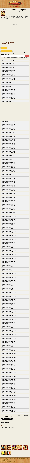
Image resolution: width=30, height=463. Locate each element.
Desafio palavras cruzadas (6, 51)
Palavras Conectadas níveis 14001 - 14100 (9, 269)
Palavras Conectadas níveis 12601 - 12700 (9, 250)
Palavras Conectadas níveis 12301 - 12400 (9, 246)
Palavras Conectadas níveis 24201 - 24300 (9, 407)
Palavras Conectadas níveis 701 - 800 (8, 70)
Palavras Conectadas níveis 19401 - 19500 (9, 342)
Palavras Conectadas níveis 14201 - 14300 (9, 272)
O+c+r (6, 425)
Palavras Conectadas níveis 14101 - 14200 (9, 270)
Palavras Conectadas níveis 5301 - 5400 (8, 151)
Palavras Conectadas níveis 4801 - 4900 (8, 144)
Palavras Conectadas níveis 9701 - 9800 (8, 211)
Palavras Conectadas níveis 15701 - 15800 (9, 292)
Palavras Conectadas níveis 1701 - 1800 (8, 83)
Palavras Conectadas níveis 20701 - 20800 (9, 360)
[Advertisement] (15, 32)
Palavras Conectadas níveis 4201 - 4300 (8, 136)
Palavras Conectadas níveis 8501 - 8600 (8, 194)
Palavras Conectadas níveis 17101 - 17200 (9, 311)
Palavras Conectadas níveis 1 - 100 (8, 60)
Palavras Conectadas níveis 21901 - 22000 (9, 376)
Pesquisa (27, 56)
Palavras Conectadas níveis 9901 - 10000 (9, 213)
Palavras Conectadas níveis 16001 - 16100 (9, 296)
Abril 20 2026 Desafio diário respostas (7, 42)
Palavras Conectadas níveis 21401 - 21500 (9, 369)
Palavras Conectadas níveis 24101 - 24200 (9, 406)
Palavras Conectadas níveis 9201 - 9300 (8, 204)
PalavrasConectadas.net (10, 461)
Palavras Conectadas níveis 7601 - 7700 (8, 182)
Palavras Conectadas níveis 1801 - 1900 (8, 85)
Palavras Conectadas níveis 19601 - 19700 (9, 345)
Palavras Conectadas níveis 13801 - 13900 (9, 266)
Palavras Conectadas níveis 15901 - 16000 (9, 295)
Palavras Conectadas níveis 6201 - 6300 (8, 163)
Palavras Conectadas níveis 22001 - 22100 (9, 377)
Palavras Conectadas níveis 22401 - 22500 (9, 383)
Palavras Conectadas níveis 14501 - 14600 (9, 276)
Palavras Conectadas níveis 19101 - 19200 (9, 338)
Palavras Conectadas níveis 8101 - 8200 (8, 189)
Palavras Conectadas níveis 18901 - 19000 (9, 335)
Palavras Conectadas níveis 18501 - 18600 (9, 330)
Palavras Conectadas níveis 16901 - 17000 (9, 308)
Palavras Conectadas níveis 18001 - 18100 (9, 323)
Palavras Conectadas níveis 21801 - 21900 (9, 375)
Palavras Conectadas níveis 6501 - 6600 (8, 167)
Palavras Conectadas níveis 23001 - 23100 (9, 391)
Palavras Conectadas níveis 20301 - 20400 (9, 354)
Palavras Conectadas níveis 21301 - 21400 (9, 368)
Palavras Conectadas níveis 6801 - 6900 (8, 171)
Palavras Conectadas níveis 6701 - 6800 (8, 170)
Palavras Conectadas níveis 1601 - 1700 (8, 82)
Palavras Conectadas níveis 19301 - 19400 (9, 341)
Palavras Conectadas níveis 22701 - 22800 (9, 387)
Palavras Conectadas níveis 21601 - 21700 (9, 372)
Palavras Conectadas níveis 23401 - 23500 (9, 396)
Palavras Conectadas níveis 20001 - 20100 (9, 350)
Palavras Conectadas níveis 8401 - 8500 (8, 193)
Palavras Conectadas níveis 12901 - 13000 (9, 254)
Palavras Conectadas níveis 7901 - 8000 (8, 186)
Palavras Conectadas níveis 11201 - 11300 (9, 231)
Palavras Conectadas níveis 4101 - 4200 (8, 135)
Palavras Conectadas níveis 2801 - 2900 (8, 98)
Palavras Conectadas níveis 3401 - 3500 (8, 125)
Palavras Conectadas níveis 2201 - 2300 (8, 90)
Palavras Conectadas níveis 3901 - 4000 (8, 132)
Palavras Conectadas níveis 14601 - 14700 (9, 277)
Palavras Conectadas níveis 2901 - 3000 (8, 100)
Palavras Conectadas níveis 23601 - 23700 (9, 399)
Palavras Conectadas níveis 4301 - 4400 (8, 137)
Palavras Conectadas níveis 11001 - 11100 (9, 228)
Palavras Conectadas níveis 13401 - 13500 (9, 261)
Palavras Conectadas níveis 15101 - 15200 (9, 284)
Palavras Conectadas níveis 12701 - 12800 (9, 251)
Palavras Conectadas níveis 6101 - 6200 (8, 162)
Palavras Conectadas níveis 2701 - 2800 (8, 97)
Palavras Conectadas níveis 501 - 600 (8, 67)
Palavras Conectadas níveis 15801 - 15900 (9, 293)
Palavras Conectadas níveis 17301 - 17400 (9, 314)
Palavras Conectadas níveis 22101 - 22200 (9, 379)
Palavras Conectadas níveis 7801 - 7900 (8, 185)
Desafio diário (4, 47)
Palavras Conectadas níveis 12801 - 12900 (9, 253)
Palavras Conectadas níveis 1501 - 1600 (8, 81)
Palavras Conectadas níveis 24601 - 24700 (9, 413)
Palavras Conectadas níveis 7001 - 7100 (8, 174)
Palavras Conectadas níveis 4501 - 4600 (8, 140)
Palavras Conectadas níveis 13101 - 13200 (9, 257)
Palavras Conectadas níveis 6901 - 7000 (8, 173)
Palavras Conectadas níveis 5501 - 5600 (8, 154)
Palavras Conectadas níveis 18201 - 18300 (9, 326)
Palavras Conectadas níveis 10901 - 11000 (9, 227)
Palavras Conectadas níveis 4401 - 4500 (8, 139)
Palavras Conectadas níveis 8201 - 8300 (8, 190)
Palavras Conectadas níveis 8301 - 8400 (8, 192)
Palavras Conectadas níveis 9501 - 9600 (8, 208)
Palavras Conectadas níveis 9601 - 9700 (8, 209)
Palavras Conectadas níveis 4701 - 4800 (8, 143)
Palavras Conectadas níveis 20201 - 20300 (9, 353)
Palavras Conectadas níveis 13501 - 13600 (9, 262)
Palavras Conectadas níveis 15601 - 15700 (9, 291)
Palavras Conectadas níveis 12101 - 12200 (9, 243)
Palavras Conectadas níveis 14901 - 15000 (9, 281)
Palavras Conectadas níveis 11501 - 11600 (9, 235)
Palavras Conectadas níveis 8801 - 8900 (8, 198)
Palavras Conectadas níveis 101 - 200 (8, 62)
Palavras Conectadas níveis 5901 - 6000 (8, 159)
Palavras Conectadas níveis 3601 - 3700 (8, 128)
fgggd (1, 425)
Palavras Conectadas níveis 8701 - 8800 (8, 197)
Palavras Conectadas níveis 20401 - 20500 (9, 356)
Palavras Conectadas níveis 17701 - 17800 (9, 319)
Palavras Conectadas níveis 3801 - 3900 (8, 131)
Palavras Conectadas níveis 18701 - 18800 (9, 333)
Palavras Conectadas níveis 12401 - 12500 (9, 247)
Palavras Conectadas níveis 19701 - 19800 (9, 346)
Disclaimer (2, 459)
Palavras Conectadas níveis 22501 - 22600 (9, 384)
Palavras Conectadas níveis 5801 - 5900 (8, 158)
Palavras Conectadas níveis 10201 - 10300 (9, 217)
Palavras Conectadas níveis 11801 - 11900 (9, 239)
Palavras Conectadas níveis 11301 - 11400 (9, 232)
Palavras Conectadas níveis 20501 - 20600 (9, 357)
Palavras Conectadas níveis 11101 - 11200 (9, 230)
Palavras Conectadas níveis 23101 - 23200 (9, 392)
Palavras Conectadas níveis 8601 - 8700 (8, 196)
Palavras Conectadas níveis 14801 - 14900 (9, 280)
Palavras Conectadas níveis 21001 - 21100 (9, 364)
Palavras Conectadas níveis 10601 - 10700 (9, 223)
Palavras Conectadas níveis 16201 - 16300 (9, 299)
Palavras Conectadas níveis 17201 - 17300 (9, 312)
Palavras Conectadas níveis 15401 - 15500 (9, 288)
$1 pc (4, 425)
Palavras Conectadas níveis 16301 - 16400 (9, 300)
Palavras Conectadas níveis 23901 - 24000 (9, 403)
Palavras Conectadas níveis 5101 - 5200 (8, 148)
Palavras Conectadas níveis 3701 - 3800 (8, 129)
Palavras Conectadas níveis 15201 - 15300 (9, 285)
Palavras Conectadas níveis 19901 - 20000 (9, 349)
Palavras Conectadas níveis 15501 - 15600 (9, 289)
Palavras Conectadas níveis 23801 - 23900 (9, 402)
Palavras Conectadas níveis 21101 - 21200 (9, 365)
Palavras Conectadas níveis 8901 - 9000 (8, 200)
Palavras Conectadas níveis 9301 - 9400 (8, 205)
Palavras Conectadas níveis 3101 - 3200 (8, 121)
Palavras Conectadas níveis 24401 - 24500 (9, 410)
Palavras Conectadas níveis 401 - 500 (8, 66)
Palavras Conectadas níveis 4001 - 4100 (8, 133)
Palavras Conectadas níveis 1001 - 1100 (8, 74)
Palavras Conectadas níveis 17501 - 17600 (9, 316)
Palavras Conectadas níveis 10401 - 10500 (9, 220)
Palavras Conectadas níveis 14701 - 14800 (9, 278)
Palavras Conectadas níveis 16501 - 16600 (9, 303)
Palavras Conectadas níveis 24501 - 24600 (9, 411)
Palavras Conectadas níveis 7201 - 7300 (8, 177)
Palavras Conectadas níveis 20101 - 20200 (9, 352)
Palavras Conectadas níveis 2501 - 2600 (8, 94)
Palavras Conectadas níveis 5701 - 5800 (8, 156)
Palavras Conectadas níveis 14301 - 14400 (9, 273)
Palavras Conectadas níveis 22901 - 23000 (9, 390)
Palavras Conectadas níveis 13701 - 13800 (9, 265)
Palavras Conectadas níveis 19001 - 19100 (9, 337)
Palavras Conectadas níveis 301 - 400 (8, 64)
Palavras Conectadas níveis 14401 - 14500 (9, 274)
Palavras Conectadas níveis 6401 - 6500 (8, 166)
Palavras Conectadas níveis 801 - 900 (8, 71)
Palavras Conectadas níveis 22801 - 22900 (9, 388)
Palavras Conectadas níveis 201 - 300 (8, 63)
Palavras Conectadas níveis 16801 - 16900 (9, 307)
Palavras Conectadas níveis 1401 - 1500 (8, 79)
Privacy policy (3, 460)
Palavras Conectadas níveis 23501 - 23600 (9, 398)
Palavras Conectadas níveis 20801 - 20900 (9, 361)
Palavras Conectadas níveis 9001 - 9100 (8, 201)
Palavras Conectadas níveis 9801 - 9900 (8, 212)
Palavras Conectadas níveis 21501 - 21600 (9, 371)
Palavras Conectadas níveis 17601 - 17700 (9, 318)
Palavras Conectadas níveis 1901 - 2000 (8, 86)
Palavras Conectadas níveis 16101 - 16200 (9, 297)
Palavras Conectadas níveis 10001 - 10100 (9, 215)
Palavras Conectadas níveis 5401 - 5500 (8, 152)
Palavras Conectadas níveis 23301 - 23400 (9, 395)
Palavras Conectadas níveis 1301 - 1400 (8, 78)
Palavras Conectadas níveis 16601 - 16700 (9, 304)
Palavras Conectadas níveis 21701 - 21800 (9, 373)
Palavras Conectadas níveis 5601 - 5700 (8, 155)
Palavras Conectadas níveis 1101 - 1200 (8, 75)
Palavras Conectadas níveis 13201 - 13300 (9, 258)
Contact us (2, 457)
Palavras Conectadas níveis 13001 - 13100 (9, 255)
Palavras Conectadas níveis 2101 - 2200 (8, 89)
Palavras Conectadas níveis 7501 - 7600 (8, 181)
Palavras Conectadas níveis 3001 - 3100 (8, 101)
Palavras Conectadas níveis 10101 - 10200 (9, 216)
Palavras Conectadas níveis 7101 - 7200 (8, 175)
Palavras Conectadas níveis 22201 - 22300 (9, 380)
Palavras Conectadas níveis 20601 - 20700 (9, 358)
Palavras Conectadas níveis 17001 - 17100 (9, 310)
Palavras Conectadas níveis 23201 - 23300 (9, 394)
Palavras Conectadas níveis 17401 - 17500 (9, 315)
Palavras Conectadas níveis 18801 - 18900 (9, 334)
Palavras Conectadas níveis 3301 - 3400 (8, 124)
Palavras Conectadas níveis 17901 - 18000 (9, 322)
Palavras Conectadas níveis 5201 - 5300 (8, 150)
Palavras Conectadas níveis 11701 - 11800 (9, 238)
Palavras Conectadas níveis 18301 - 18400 (9, 327)
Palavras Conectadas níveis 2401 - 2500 (8, 93)
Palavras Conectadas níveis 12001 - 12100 (9, 242)
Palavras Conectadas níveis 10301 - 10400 (9, 219)
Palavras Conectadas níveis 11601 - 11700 (9, 236)
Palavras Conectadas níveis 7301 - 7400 (8, 178)
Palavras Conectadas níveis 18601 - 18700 (9, 331)
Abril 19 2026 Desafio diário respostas (7, 43)
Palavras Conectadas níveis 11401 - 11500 (9, 234)
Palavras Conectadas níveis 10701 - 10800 (9, 224)
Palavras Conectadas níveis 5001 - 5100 (8, 147)
